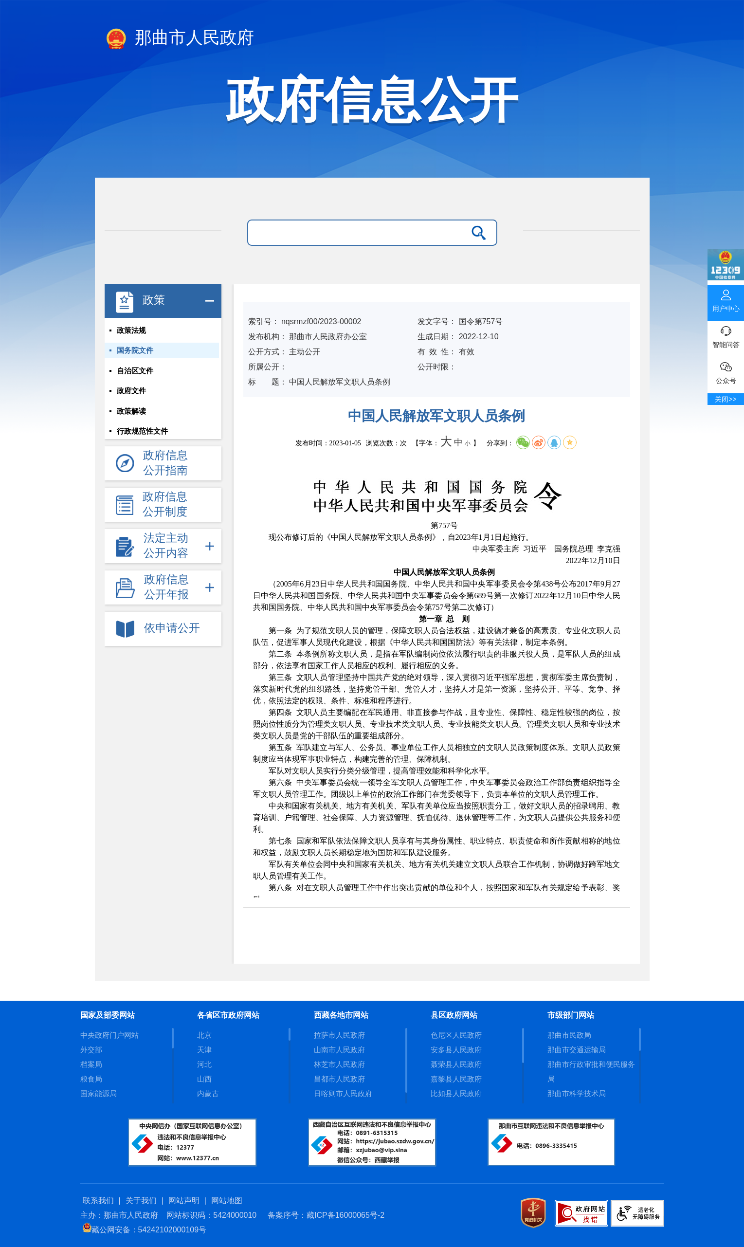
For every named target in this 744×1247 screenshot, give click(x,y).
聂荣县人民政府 (456, 1064)
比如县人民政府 (456, 1093)
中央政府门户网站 (109, 1035)
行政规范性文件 (142, 433)
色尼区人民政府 (456, 1035)
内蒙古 (208, 1093)
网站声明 (184, 1200)
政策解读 (131, 412)
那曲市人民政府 (179, 39)
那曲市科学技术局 (576, 1093)
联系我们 (98, 1200)
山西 (204, 1079)
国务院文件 (135, 351)
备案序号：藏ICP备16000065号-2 (326, 1215)
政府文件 (131, 392)
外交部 (91, 1049)
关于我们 (141, 1200)
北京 (204, 1035)
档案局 (91, 1064)
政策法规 (131, 330)
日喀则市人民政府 (343, 1093)
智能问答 (726, 334)
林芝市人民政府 (339, 1064)
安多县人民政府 (456, 1049)
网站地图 (226, 1200)
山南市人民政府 (339, 1049)
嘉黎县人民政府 (456, 1079)
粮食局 (91, 1079)
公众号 (726, 371)
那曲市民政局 (569, 1035)
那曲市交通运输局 (576, 1049)
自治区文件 (135, 371)
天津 (204, 1049)
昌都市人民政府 (339, 1079)
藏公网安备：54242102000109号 (145, 1230)
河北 (204, 1064)
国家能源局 (98, 1093)
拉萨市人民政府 (339, 1035)
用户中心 (726, 298)
